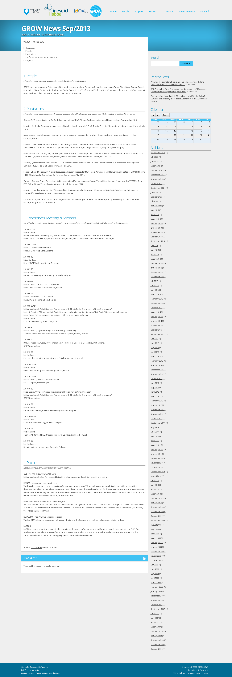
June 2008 (155, 569)
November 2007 (158, 600)
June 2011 (155, 432)
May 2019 (155, 210)
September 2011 (158, 423)
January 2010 (156, 502)
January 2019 (156, 228)
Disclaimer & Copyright (198, 670)
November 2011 (158, 414)
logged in (39, 566)
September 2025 (158, 152)
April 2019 (155, 214)
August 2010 (156, 476)
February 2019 (157, 223)
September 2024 (158, 188)
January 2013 (156, 365)
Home (113, 11)
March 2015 (156, 294)
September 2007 (158, 609)
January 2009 (156, 547)
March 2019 (156, 219)
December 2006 (158, 640)
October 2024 (156, 183)
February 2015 (157, 299)
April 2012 (155, 392)
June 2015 (155, 285)
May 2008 (155, 573)
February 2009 (157, 542)
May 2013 (155, 347)
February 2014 (157, 316)
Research (153, 11)
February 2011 (157, 449)
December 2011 (158, 409)
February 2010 (157, 498)
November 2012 (158, 374)
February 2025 (157, 170)
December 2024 (158, 174)
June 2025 (155, 161)
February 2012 (157, 401)
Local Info (205, 11)
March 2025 (156, 166)
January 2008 (156, 591)
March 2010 (156, 494)
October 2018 (156, 237)
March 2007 (156, 627)
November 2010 (158, 463)
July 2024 (154, 192)
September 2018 (158, 241)
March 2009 (156, 538)
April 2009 (155, 533)
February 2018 (157, 263)
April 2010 (155, 489)
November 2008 (158, 556)
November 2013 (158, 325)
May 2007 (155, 618)
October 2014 (156, 307)
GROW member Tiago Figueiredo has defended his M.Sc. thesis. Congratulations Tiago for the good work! (179, 90)
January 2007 (156, 635)
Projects (138, 11)
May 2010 (155, 485)
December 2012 (158, 369)
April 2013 (155, 352)
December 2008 (158, 551)
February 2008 (157, 587)
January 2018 (156, 268)
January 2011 (156, 454)
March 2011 (156, 445)
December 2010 (158, 458)
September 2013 (158, 334)
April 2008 (155, 578)
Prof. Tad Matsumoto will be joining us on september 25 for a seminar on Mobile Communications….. (177, 83)
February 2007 (157, 631)
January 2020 (156, 205)
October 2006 (156, 649)
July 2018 (154, 245)
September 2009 (158, 520)
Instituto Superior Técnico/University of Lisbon (40, 673)
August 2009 (156, 525)
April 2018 (155, 254)
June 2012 (155, 383)
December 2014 (158, 303)
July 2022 (154, 201)
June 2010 (155, 480)
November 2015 (158, 276)
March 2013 (156, 356)
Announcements (187, 11)
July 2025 (154, 157)
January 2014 (156, 321)
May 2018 (155, 250)
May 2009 (155, 529)
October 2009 (156, 516)
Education (168, 11)
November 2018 (158, 232)
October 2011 (156, 418)
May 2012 (155, 387)
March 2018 (156, 259)
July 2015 (154, 281)
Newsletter (34, 34)
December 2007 (158, 596)
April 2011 (155, 440)
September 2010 (158, 471)
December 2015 (158, 272)
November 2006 (158, 644)
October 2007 (156, 604)
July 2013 (154, 338)
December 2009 (158, 507)
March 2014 (156, 312)
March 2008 (156, 582)
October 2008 (156, 560)
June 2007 (155, 613)
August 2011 (156, 427)
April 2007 (155, 622)
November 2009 (158, 511)
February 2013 (157, 361)
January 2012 (156, 405)
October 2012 (156, 378)
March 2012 (156, 396)
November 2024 (158, 179)
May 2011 (155, 436)
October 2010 (156, 467)
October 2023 (156, 197)
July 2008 (154, 565)
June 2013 (155, 343)
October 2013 (156, 330)
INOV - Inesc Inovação (30, 670)
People (125, 11)
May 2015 (155, 290)
